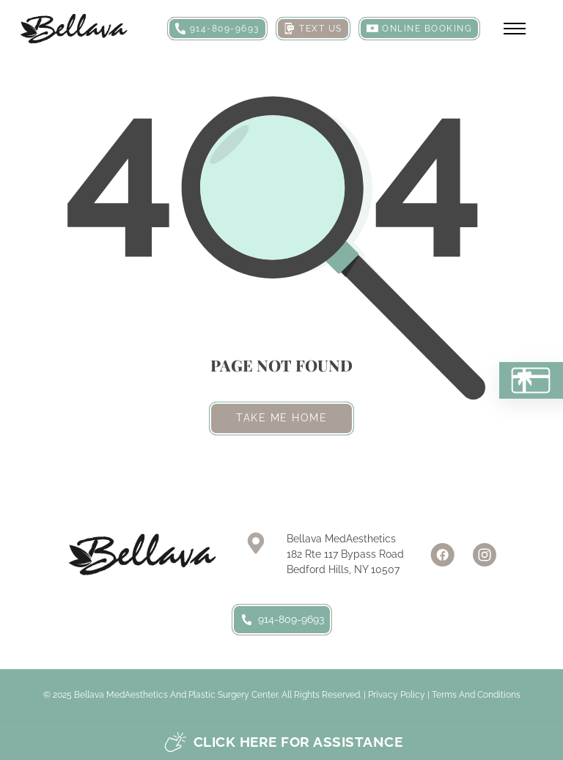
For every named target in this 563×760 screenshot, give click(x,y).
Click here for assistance (283, 742)
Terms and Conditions (476, 695)
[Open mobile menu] (515, 28)
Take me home (281, 418)
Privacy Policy (396, 695)
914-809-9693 (282, 619)
